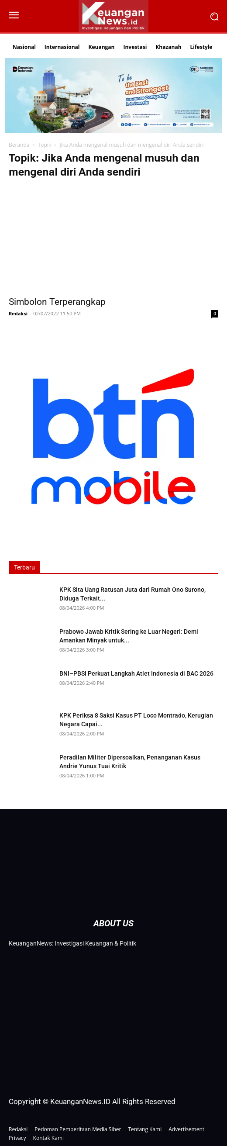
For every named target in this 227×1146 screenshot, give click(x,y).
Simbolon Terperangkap (57, 302)
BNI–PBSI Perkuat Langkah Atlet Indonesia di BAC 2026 (136, 673)
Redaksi (18, 313)
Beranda (19, 144)
